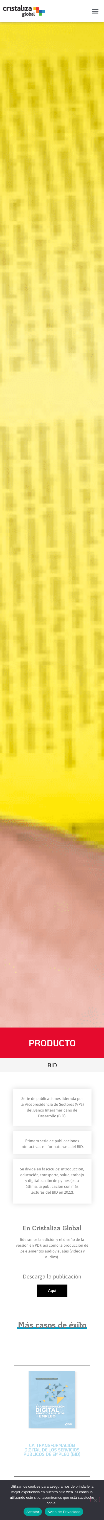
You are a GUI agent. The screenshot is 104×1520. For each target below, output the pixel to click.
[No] (95, 1499)
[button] (95, 11)
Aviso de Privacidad (63, 1512)
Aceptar (32, 1512)
